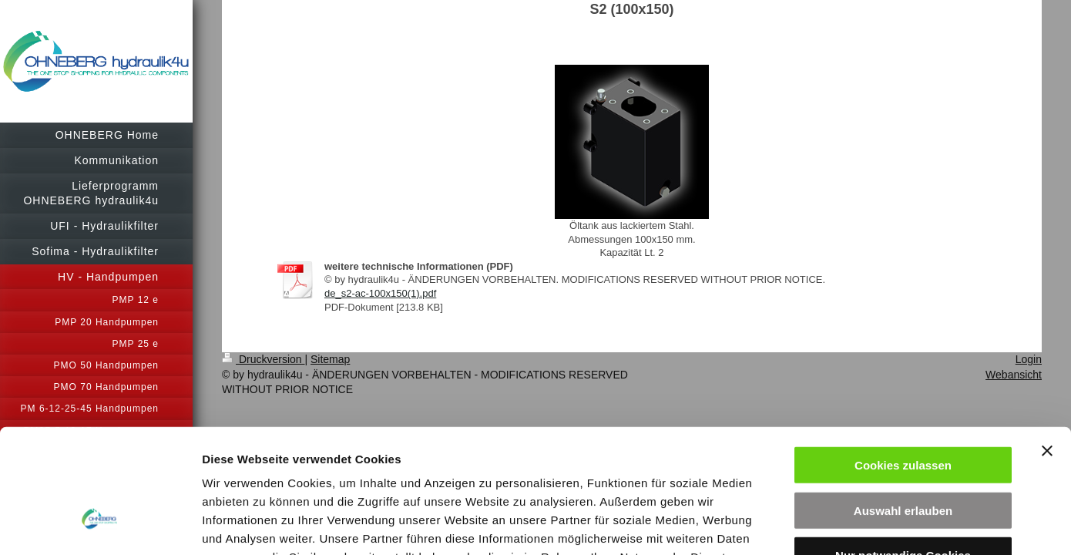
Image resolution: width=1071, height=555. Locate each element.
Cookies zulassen (903, 351)
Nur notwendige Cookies (903, 442)
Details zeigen (819, 524)
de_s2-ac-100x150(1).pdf (380, 293)
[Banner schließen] (1047, 337)
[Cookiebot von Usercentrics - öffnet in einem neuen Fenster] (99, 524)
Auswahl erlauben (903, 397)
